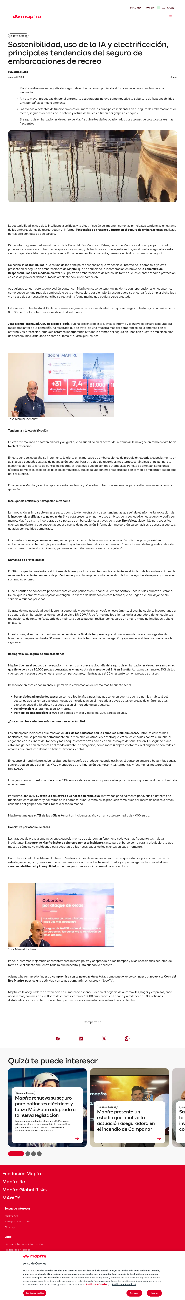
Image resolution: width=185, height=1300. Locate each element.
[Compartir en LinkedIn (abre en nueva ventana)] (81, 1038)
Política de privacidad (17, 1249)
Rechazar (134, 1293)
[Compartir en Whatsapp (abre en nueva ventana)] (127, 1038)
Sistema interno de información (24, 1244)
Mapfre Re (13, 1182)
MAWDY (11, 1198)
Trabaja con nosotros (17, 1221)
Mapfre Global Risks (24, 1190)
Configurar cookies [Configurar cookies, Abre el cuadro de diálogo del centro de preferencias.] (35, 1293)
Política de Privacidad (124, 1284)
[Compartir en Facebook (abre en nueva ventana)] (58, 1038)
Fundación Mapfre (22, 1173)
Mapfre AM (11, 1215)
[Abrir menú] (170, 16)
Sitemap (10, 1227)
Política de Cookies (96, 1284)
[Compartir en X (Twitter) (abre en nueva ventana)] (104, 1038)
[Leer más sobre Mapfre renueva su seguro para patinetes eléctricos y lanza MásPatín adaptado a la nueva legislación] (47, 1138)
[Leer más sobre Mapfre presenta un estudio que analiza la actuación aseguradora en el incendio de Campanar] (129, 1138)
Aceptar (154, 1293)
